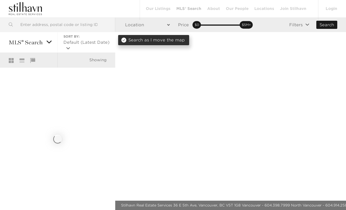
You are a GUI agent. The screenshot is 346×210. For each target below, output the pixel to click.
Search (327, 24)
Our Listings (157, 8)
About (213, 8)
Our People (236, 8)
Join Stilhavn (292, 8)
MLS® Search (188, 8)
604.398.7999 (277, 205)
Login (331, 8)
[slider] (196, 25)
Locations (264, 8)
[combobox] (57, 25)
